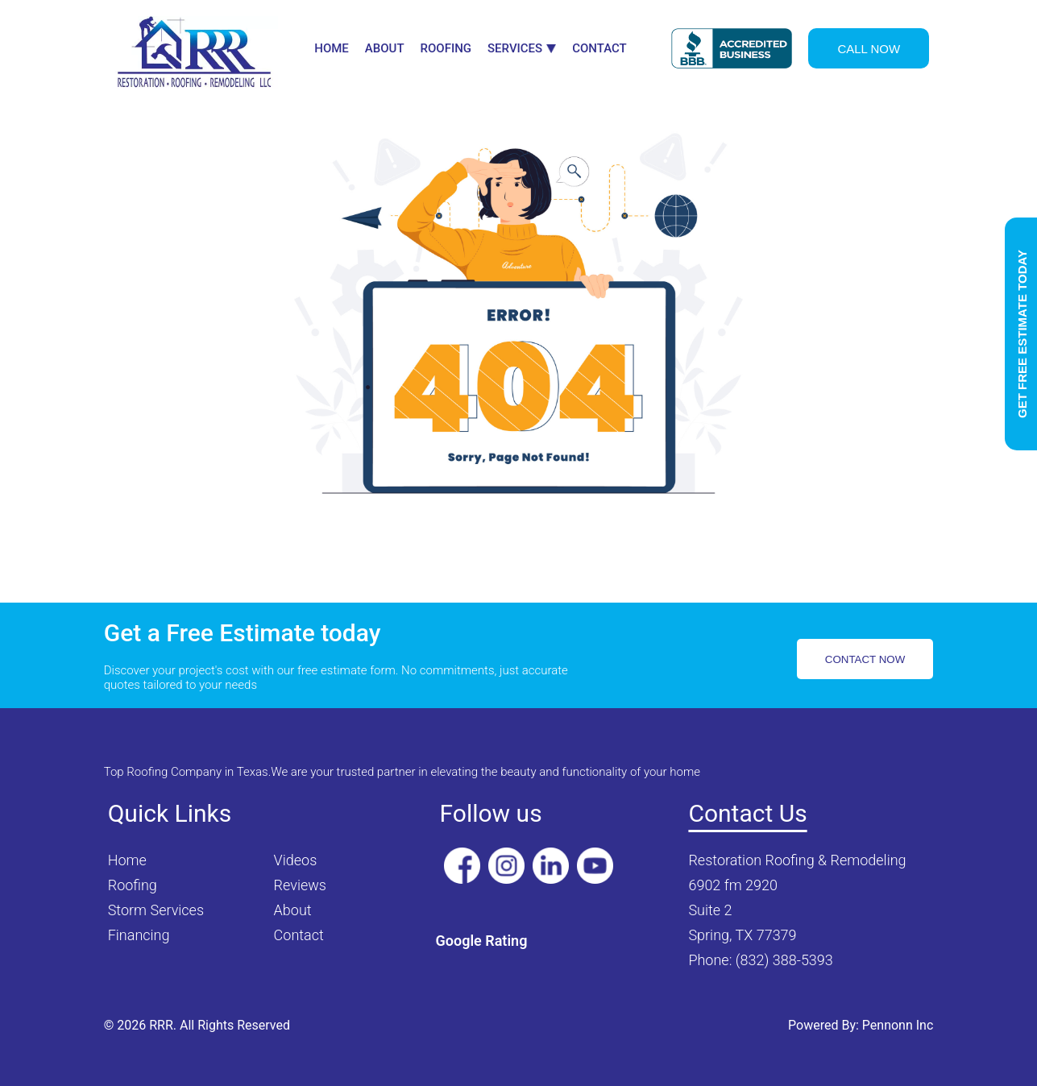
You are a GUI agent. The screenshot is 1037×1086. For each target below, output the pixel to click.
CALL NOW (868, 49)
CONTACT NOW (865, 659)
